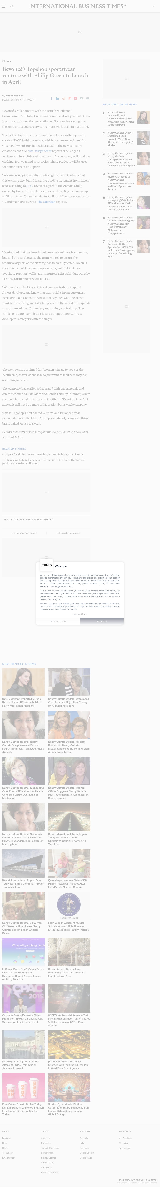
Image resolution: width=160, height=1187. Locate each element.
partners (59, 575)
